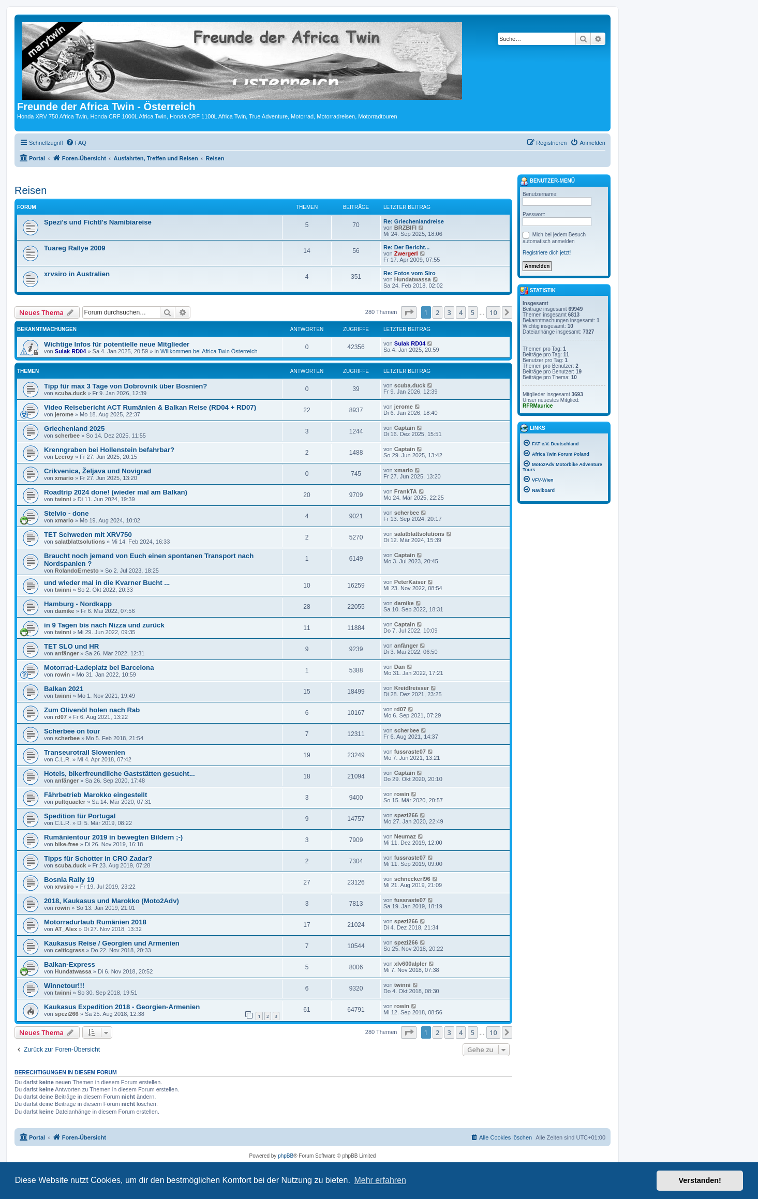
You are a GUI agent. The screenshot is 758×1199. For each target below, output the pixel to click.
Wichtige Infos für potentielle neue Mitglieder (116, 344)
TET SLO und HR (71, 646)
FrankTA (405, 491)
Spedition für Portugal (79, 816)
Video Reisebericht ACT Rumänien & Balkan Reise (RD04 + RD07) (150, 407)
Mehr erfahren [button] (380, 1180)
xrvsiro (64, 886)
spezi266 (406, 815)
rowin (62, 674)
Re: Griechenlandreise (413, 221)
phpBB (285, 1156)
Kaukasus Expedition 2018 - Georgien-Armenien (122, 1007)
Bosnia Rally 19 (69, 879)
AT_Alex (66, 929)
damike (65, 611)
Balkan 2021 (63, 689)
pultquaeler (70, 802)
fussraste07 (410, 751)
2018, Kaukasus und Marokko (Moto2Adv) (111, 901)
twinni (63, 499)
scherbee (67, 435)
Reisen (30, 190)
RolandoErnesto (77, 570)
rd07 (61, 717)
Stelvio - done (66, 513)
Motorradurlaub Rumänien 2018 (95, 922)
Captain (404, 428)
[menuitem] (76, 143)
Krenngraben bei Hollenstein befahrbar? (109, 450)
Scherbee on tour (72, 731)
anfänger (67, 653)
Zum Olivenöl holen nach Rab (92, 710)
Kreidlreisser (411, 688)
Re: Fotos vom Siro (409, 273)
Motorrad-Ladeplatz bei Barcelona (99, 667)
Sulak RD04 (70, 351)
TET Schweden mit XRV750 (88, 534)
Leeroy (64, 457)
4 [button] (461, 312)
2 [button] (437, 312)
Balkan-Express (69, 964)
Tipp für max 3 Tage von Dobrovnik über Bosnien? (125, 386)
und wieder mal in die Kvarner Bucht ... (107, 583)
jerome (64, 414)
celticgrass (69, 950)
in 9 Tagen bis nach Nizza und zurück (104, 625)
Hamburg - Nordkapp (78, 604)
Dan (399, 667)
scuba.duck (70, 393)
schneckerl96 (412, 879)
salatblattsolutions (80, 541)
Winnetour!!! (64, 986)
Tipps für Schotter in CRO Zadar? (98, 858)
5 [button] (472, 312)
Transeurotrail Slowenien (84, 752)
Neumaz (405, 836)
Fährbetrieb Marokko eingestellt (95, 795)
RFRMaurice (538, 406)
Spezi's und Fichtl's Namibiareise (98, 222)
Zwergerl (406, 253)
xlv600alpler (410, 964)
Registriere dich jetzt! (547, 253)
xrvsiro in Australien (77, 274)
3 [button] (449, 312)
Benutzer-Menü (547, 181)
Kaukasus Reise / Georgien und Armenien (112, 943)
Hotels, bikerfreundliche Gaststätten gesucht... (119, 773)
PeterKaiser (410, 582)
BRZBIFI (405, 227)
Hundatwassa (412, 279)
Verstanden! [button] (700, 1180)
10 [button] (493, 312)
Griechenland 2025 (74, 428)
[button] (409, 312)
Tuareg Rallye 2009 (75, 248)
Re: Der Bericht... (406, 247)
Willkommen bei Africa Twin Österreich (208, 351)
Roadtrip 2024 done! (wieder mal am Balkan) (115, 492)
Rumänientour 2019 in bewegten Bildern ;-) (113, 837)
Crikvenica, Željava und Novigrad (97, 471)
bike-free (67, 844)
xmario (64, 478)
